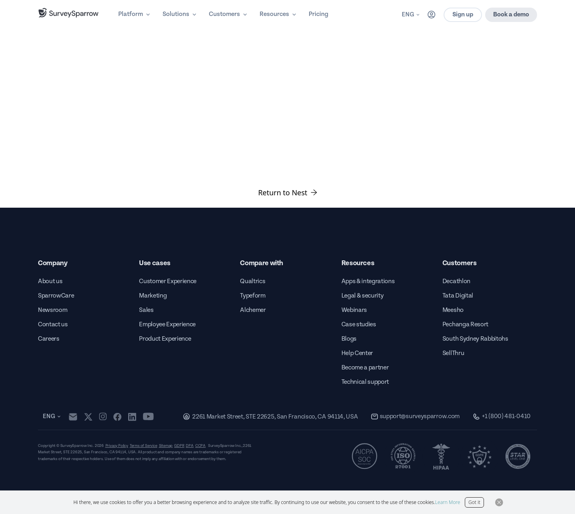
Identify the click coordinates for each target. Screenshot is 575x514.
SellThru (453, 353)
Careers (48, 339)
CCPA (200, 445)
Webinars (354, 310)
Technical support (365, 382)
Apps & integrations (368, 281)
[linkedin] (132, 417)
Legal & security (362, 296)
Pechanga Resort (465, 324)
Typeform (252, 296)
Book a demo (511, 14)
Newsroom (52, 310)
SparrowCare (56, 296)
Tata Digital (457, 296)
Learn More (447, 502)
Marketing (153, 296)
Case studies (358, 324)
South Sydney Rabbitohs (475, 339)
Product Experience (165, 339)
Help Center (357, 353)
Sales (146, 310)
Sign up (462, 14)
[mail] (72, 417)
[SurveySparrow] (68, 13)
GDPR (179, 445)
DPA (189, 445)
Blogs (349, 339)
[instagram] (103, 417)
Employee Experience (167, 324)
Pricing (318, 14)
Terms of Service (143, 445)
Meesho (453, 310)
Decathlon (456, 281)
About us (50, 281)
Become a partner (365, 367)
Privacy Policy (116, 445)
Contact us (53, 324)
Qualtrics (252, 281)
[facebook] (117, 417)
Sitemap (166, 445)
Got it (474, 502)
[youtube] (148, 417)
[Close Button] (499, 502)
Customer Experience (167, 281)
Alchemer (253, 310)
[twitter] (88, 417)
